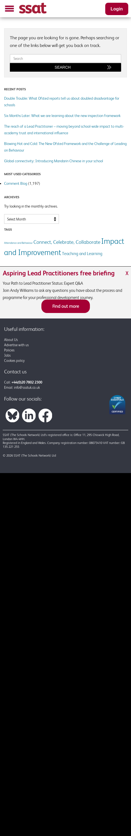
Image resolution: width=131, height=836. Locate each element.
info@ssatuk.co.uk (27, 387)
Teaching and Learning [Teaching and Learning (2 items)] (82, 253)
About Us (11, 340)
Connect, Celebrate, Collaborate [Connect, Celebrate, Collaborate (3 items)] (66, 242)
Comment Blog (15, 183)
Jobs (7, 355)
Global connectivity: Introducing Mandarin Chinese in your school (53, 161)
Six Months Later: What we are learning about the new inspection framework (62, 115)
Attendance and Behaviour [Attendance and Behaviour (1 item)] (18, 242)
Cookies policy (14, 361)
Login (117, 8)
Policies (9, 350)
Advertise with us (16, 345)
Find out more (65, 306)
